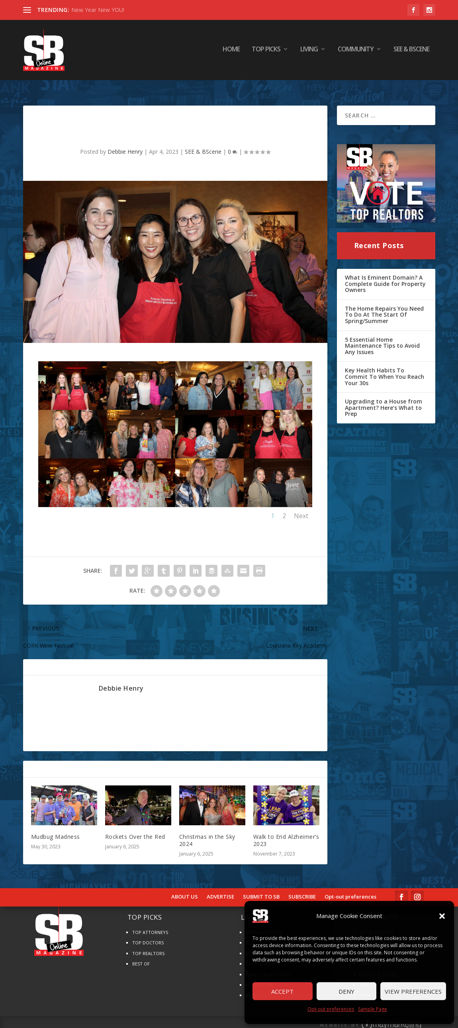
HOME (231, 51)
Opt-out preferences (330, 1009)
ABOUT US (184, 889)
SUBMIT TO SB (261, 889)
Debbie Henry (125, 144)
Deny (346, 991)
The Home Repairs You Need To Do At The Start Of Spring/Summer (384, 307)
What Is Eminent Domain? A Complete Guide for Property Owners (385, 276)
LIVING (309, 51)
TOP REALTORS (148, 946)
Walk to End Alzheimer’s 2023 (286, 832)
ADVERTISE (220, 889)
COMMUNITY (356, 51)
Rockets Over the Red (135, 829)
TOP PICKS (266, 51)
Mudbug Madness (55, 829)
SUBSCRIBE (302, 889)
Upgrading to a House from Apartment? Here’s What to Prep (383, 400)
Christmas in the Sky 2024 (207, 832)
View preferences (413, 991)
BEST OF (141, 956)
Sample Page (372, 1009)
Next (301, 508)
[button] (442, 916)
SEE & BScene (411, 51)
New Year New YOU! (97, 10)
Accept (282, 991)
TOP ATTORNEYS (150, 925)
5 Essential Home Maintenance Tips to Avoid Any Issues (382, 338)
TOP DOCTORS (148, 935)
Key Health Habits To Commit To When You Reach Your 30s (384, 369)
